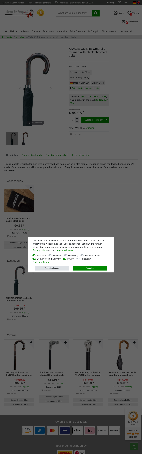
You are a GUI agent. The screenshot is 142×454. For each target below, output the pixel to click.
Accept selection (52, 268)
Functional (86, 258)
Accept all (90, 268)
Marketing (73, 255)
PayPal (70, 258)
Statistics (57, 255)
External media (92, 255)
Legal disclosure (64, 250)
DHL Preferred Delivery (49, 258)
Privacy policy (39, 250)
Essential (41, 255)
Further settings (40, 262)
